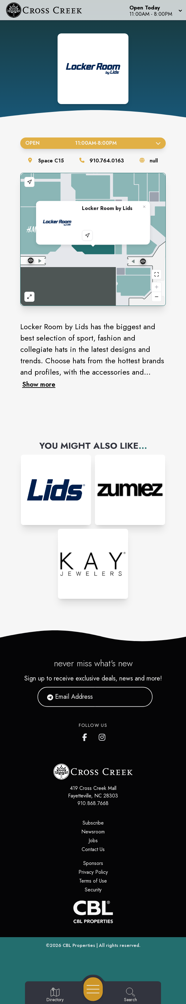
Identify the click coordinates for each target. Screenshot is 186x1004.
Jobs (93, 840)
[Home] (48, 10)
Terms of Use (93, 880)
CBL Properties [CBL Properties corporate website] (79, 945)
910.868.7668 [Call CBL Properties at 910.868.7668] (93, 803)
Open (93, 143)
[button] (155, 10)
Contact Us (93, 849)
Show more (38, 384)
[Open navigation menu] (93, 989)
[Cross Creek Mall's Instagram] (102, 736)
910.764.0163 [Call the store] (107, 160)
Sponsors (93, 863)
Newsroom (93, 831)
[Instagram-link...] (56, 489)
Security (93, 889)
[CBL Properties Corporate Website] (93, 912)
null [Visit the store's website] (154, 160)
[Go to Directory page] (55, 995)
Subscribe (93, 822)
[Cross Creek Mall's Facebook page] (86, 736)
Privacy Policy (93, 872)
